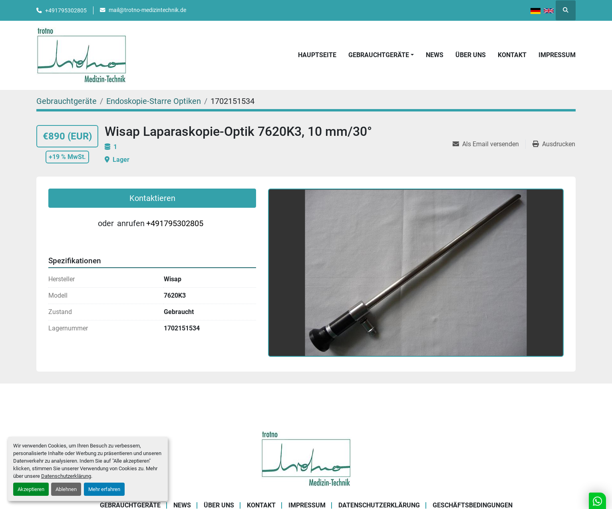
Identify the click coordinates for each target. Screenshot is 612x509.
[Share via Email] (489, 144)
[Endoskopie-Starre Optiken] (153, 101)
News (434, 55)
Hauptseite (317, 55)
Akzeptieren (31, 489)
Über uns (470, 55)
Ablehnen (66, 489)
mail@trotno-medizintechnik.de (147, 10)
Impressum (557, 55)
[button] (381, 55)
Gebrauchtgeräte (378, 55)
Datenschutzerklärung (66, 476)
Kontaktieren (152, 198)
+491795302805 (66, 10)
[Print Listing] (554, 144)
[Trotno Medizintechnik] (306, 458)
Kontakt (512, 55)
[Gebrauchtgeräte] (66, 101)
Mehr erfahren (104, 489)
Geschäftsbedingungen (473, 505)
